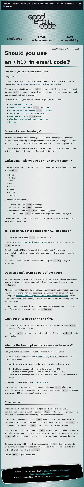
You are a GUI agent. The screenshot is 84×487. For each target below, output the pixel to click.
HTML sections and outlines (35, 242)
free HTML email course (49, 4)
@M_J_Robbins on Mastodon (56, 470)
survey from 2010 (40, 382)
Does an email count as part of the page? (27, 113)
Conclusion (13, 122)
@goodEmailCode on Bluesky (42, 473)
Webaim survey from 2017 (47, 357)
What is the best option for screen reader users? (30, 119)
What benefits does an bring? (25, 116)
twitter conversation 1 (29, 84)
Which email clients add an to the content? (31, 108)
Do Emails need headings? (20, 105)
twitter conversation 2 (52, 84)
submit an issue (63, 476)
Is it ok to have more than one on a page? (30, 111)
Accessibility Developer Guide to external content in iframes (42, 296)
